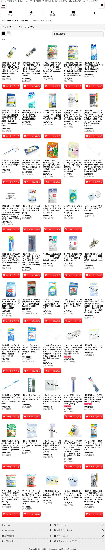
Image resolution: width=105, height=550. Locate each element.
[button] (3, 5)
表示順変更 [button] (60, 34)
